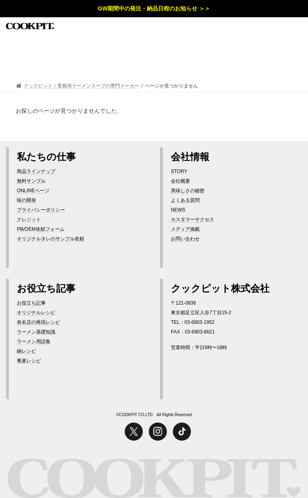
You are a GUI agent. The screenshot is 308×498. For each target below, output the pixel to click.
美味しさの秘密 (188, 190)
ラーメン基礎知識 (36, 332)
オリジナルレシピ (36, 312)
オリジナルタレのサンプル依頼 (50, 239)
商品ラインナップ (36, 171)
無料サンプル (31, 181)
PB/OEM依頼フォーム (41, 229)
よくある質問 (185, 200)
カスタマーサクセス (192, 219)
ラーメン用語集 (34, 341)
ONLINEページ (33, 190)
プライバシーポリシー (41, 210)
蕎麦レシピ (29, 361)
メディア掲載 (185, 229)
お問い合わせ (185, 239)
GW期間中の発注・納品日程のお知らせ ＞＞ (154, 8)
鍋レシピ (26, 351)
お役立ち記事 (31, 303)
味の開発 (26, 200)
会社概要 (180, 181)
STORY (179, 171)
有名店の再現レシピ (38, 322)
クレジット (29, 219)
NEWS (178, 210)
